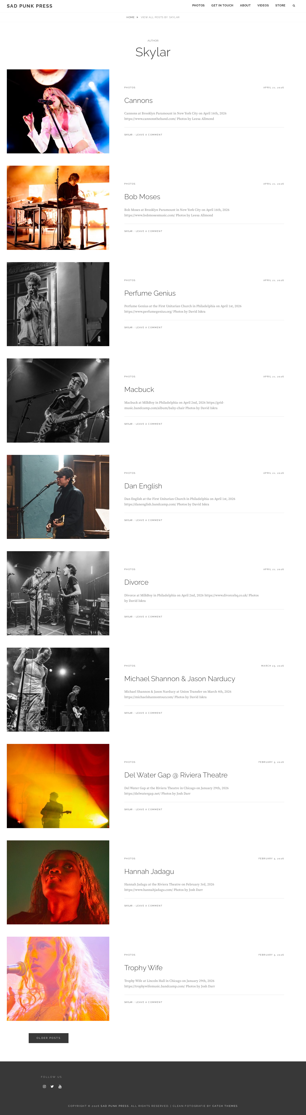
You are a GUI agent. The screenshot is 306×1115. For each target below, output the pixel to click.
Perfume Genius (150, 293)
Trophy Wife (143, 968)
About (245, 5)
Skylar (128, 135)
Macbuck (139, 389)
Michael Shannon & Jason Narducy (179, 679)
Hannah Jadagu (149, 871)
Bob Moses (142, 197)
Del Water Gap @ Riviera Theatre (176, 775)
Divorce (136, 582)
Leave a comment (149, 135)
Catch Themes (225, 1105)
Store (280, 5)
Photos (198, 5)
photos (130, 87)
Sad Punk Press (30, 6)
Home (130, 17)
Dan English (143, 486)
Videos (263, 5)
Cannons (138, 100)
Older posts (48, 1037)
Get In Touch (222, 5)
